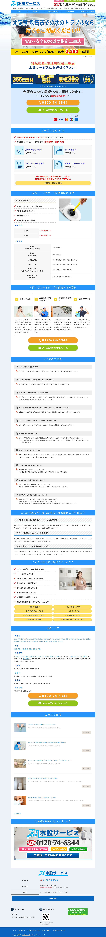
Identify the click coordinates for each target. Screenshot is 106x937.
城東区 (40, 639)
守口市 (79, 656)
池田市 (21, 656)
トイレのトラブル (73, 611)
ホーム (19, 12)
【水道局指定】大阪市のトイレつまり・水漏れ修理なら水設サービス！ (25, 3)
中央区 (62, 639)
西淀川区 (17, 641)
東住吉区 (23, 641)
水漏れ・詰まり (34, 607)
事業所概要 (53, 898)
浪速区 (79, 639)
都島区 (55, 641)
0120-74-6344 (53, 102)
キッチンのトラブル (73, 607)
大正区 (57, 639)
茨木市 (42, 656)
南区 (33, 649)
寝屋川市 (74, 656)
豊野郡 (16, 656)
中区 (22, 649)
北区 (30, 639)
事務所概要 (70, 12)
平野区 (41, 641)
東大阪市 (26, 659)
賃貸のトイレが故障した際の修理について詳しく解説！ (43, 778)
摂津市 (47, 656)
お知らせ (14, 914)
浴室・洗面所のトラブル (34, 611)
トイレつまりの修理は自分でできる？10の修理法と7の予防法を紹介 (47, 742)
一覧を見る (17, 813)
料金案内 (36, 12)
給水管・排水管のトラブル (34, 615)
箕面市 (26, 656)
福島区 (46, 641)
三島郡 (57, 656)
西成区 (88, 639)
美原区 (38, 649)
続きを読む (86, 732)
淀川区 (60, 641)
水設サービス (26, 935)
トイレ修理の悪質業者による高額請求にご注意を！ (42, 797)
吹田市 (37, 656)
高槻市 (52, 656)
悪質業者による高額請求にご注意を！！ (24, 917)
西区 (84, 639)
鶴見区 (68, 639)
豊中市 (31, 656)
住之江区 (46, 639)
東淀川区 (35, 641)
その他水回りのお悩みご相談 (73, 619)
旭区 (15, 639)
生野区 (26, 639)
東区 (30, 649)
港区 (50, 641)
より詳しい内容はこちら (53, 183)
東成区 (29, 641)
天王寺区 (74, 639)
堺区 (19, 649)
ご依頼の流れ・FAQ (53, 12)
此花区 (35, 639)
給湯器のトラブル (73, 615)
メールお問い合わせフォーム (53, 110)
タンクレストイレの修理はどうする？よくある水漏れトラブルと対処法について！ (49, 760)
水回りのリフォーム (34, 619)
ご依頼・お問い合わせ (87, 12)
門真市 (85, 656)
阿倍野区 (20, 639)
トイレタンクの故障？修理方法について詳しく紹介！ (42, 724)
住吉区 (52, 639)
